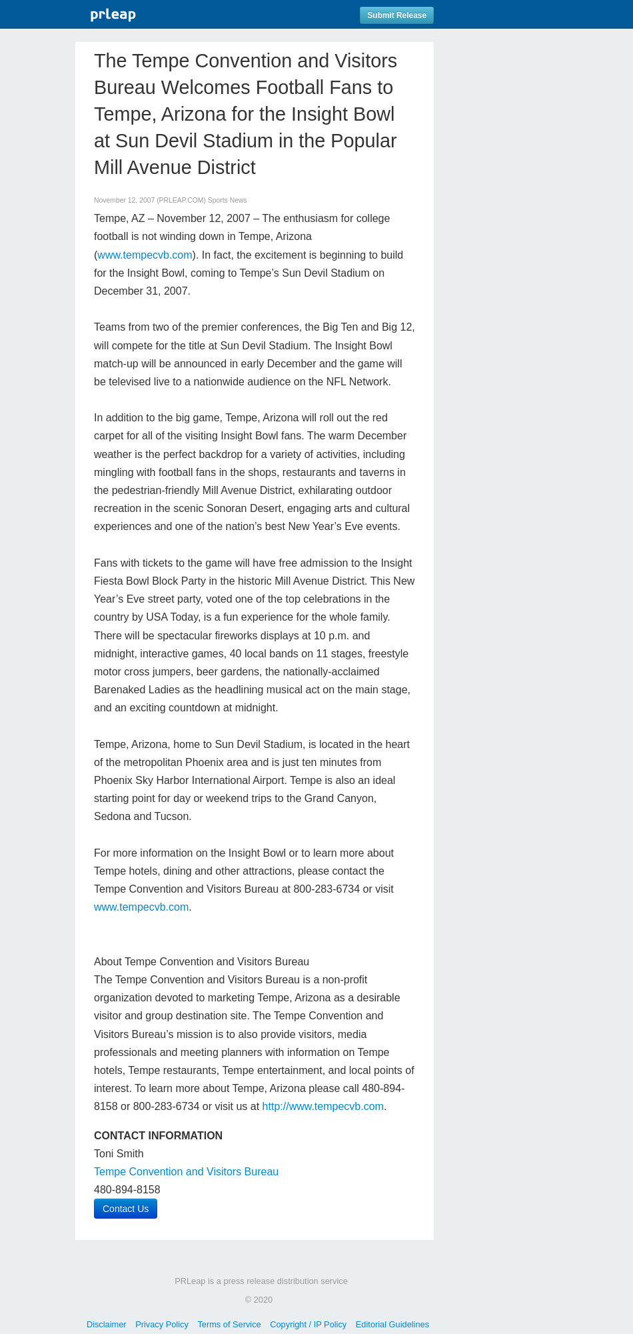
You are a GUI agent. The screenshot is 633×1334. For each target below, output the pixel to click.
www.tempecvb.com (144, 255)
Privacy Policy (162, 1324)
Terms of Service (229, 1324)
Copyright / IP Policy (308, 1324)
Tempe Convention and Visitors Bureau (186, 1171)
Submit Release (396, 15)
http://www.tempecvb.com (323, 1106)
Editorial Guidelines (392, 1324)
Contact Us (126, 1208)
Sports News (227, 200)
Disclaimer (107, 1324)
